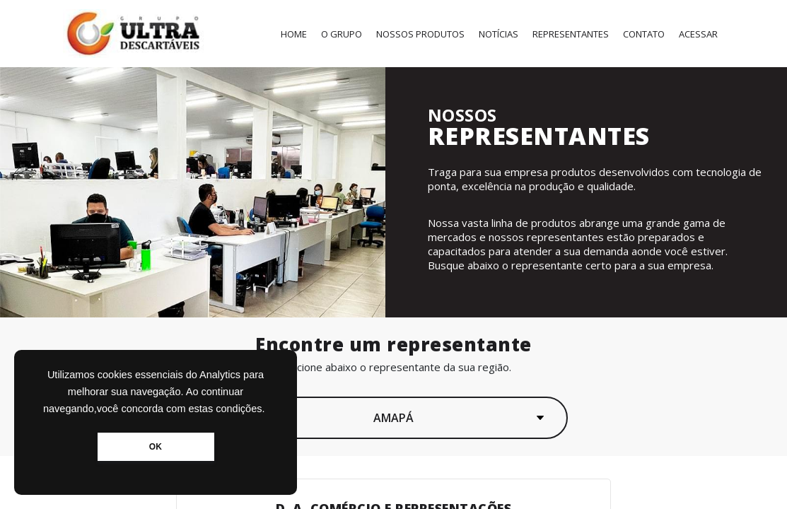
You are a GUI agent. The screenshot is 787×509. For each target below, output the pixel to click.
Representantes (570, 34)
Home (294, 34)
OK (155, 447)
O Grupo (341, 34)
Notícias (498, 34)
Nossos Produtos (420, 34)
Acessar (698, 34)
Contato (644, 34)
